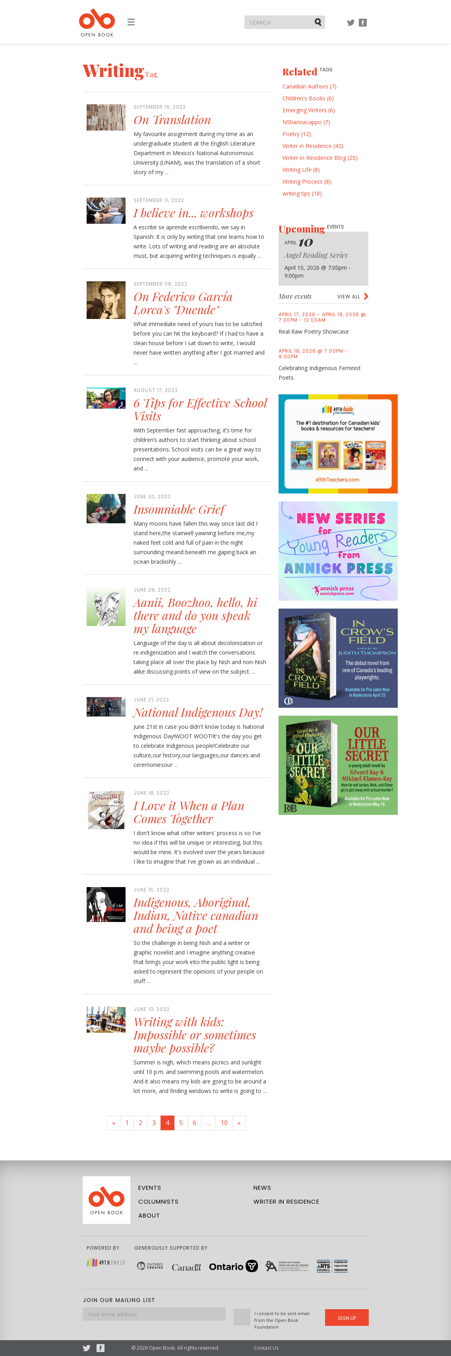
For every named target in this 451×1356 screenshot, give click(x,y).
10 (224, 1122)
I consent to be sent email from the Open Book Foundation (282, 1320)
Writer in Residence (286, 1201)
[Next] (239, 1123)
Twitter (351, 26)
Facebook (363, 26)
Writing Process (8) (307, 181)
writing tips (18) (302, 193)
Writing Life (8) (301, 169)
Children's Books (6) (308, 98)
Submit (318, 21)
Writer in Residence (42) (313, 146)
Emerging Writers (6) (309, 110)
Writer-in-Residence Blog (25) (320, 157)
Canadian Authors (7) (310, 86)
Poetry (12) (297, 134)
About (149, 1215)
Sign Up (347, 1318)
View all (348, 296)
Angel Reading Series (316, 255)
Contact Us (266, 1347)
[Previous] (113, 1123)
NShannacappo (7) (306, 122)
